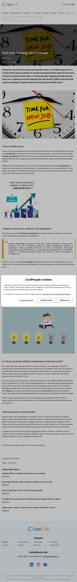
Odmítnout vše (46, 300)
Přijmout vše (64, 300)
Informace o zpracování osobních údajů (56, 294)
